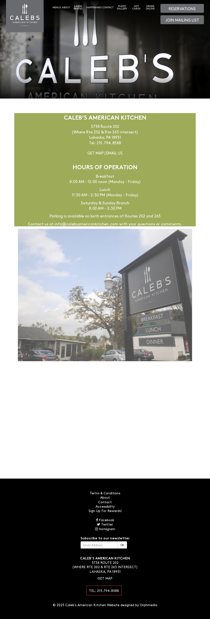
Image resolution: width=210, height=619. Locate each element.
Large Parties (78, 7)
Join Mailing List (182, 20)
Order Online (150, 7)
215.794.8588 (109, 142)
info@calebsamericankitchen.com (86, 223)
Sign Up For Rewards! (105, 510)
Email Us (114, 152)
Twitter (105, 524)
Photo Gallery (122, 7)
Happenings (94, 7)
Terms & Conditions (105, 492)
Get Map (95, 152)
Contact (108, 7)
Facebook (105, 519)
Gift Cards (136, 7)
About (66, 7)
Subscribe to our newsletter (105, 538)
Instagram (105, 528)
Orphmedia (148, 604)
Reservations (182, 8)
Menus (56, 7)
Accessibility (105, 506)
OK (122, 545)
